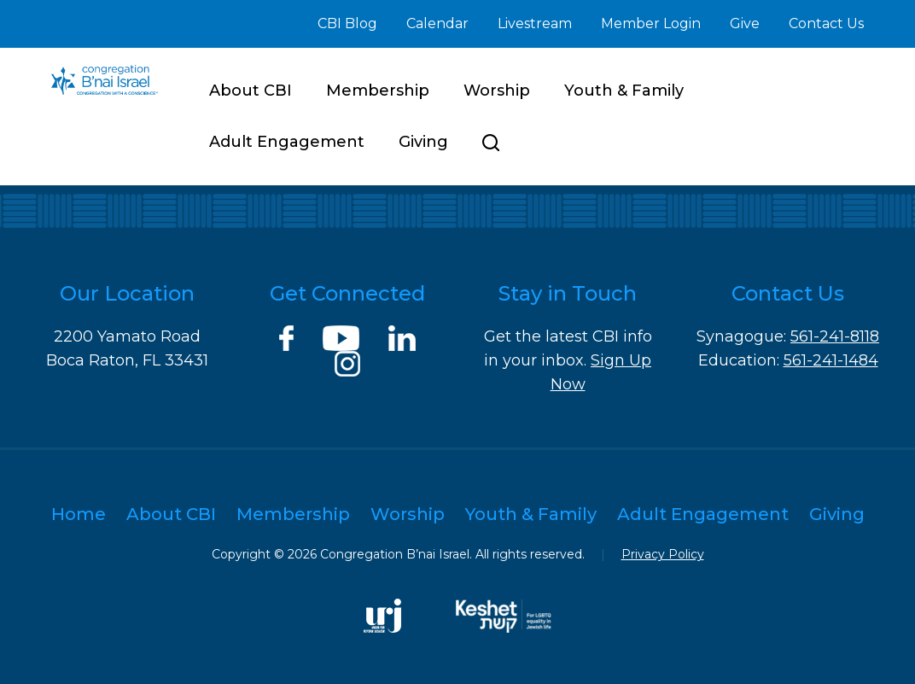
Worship (496, 90)
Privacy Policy (662, 554)
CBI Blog (347, 23)
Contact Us (826, 23)
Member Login (651, 23)
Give (745, 23)
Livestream (535, 23)
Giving (423, 141)
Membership (377, 90)
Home (78, 514)
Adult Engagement (286, 141)
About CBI (250, 90)
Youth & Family (624, 90)
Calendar (437, 23)
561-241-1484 (831, 360)
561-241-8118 (834, 336)
